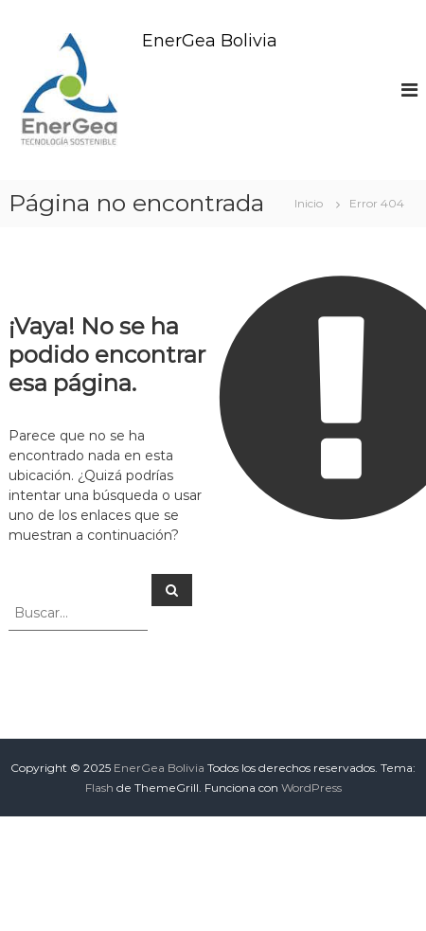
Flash (99, 787)
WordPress (311, 787)
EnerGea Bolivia (209, 40)
